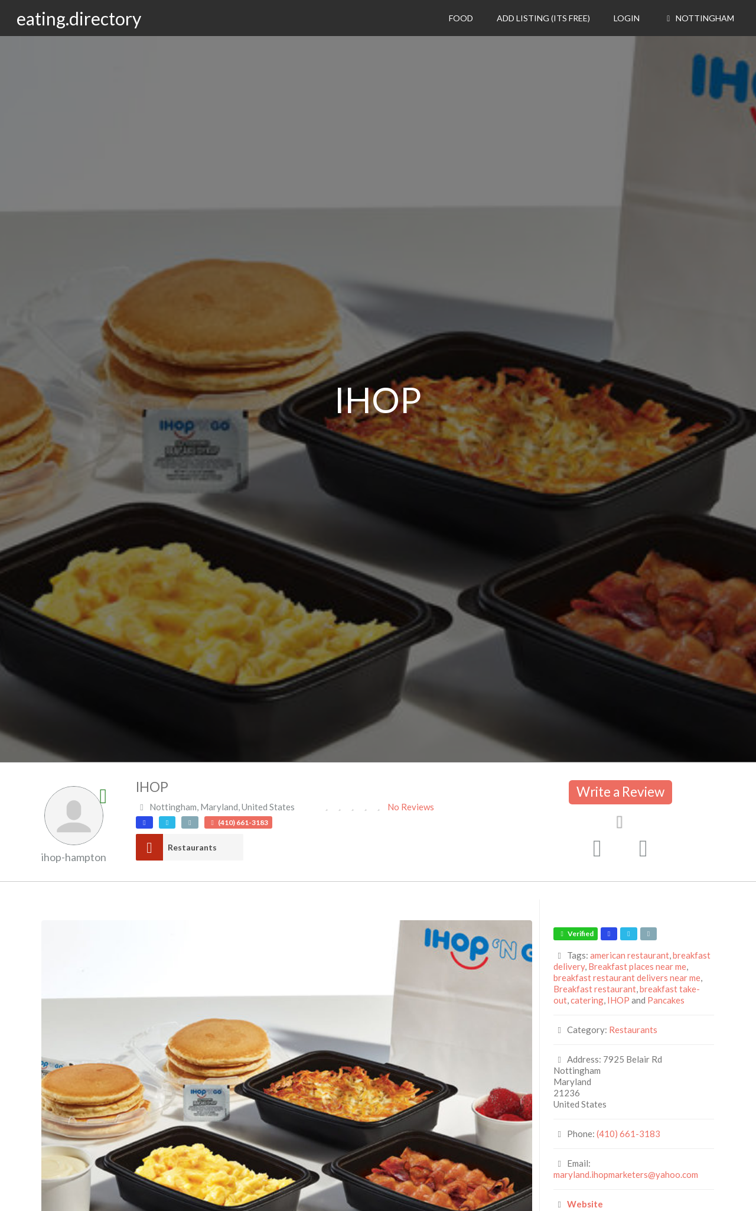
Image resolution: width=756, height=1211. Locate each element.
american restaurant (629, 955)
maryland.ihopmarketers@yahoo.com (625, 1174)
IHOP (618, 1000)
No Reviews (410, 806)
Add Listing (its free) (543, 18)
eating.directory (79, 18)
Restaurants (192, 847)
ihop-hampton (73, 856)
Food (461, 18)
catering (587, 1000)
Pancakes (666, 1000)
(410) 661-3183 (628, 1133)
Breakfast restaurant (594, 988)
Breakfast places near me (637, 966)
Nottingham (698, 18)
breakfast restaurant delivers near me (626, 977)
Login (627, 18)
